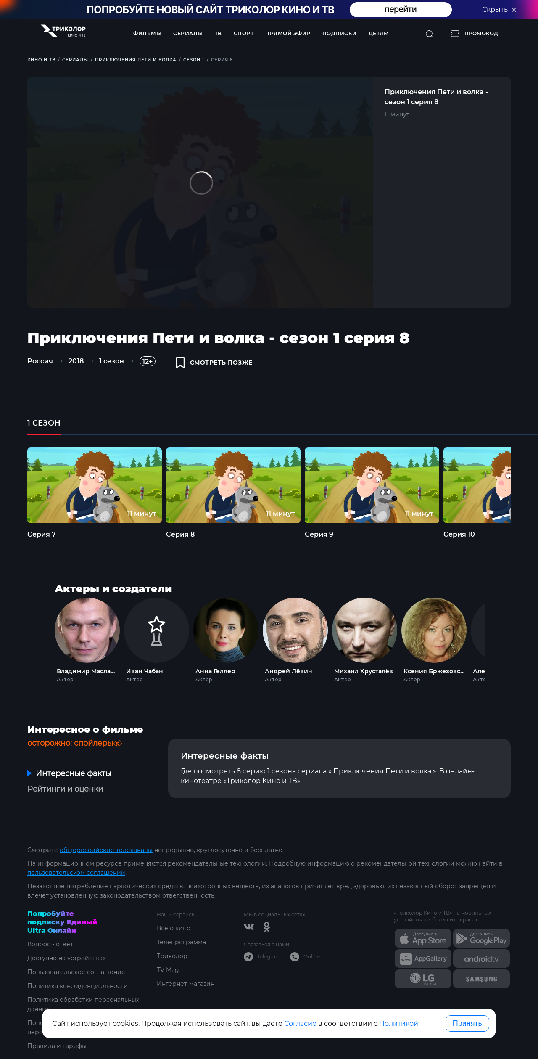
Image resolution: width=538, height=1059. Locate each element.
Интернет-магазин (185, 984)
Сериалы (188, 33)
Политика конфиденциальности (77, 986)
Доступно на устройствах (66, 958)
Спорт (244, 33)
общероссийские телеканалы (106, 850)
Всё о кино (173, 928)
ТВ (218, 33)
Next (496, 638)
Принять (467, 1023)
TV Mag (168, 970)
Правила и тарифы (57, 1046)
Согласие (300, 1023)
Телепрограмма (181, 942)
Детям (379, 33)
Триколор (172, 956)
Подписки (339, 33)
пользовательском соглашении (76, 872)
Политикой (398, 1023)
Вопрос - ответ (50, 944)
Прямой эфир (288, 33)
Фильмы (147, 33)
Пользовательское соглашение (76, 972)
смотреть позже (214, 362)
